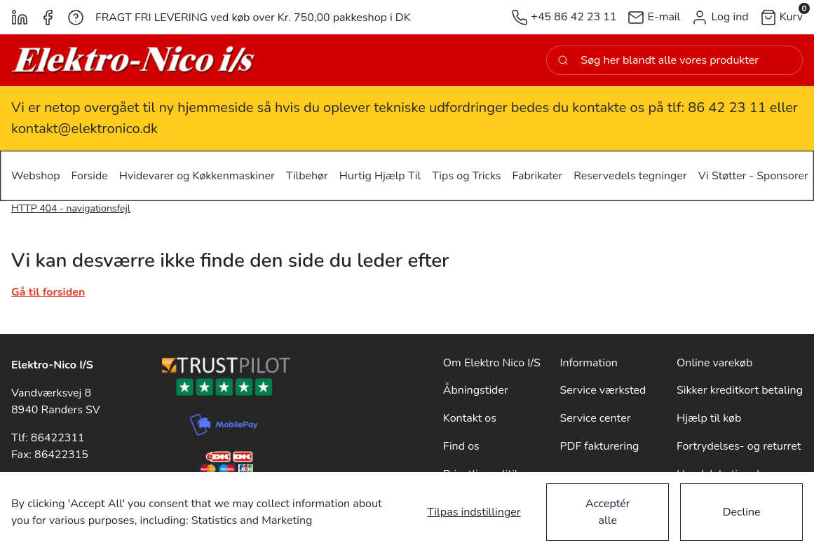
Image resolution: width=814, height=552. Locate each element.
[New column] (134, 60)
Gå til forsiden (48, 292)
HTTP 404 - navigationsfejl (70, 208)
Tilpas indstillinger (473, 512)
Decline (742, 512)
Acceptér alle (607, 512)
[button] (720, 17)
